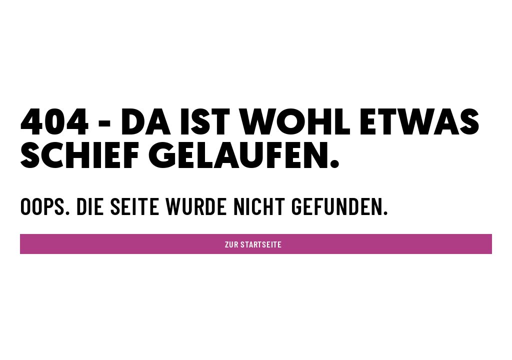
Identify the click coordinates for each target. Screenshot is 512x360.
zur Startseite (253, 244)
